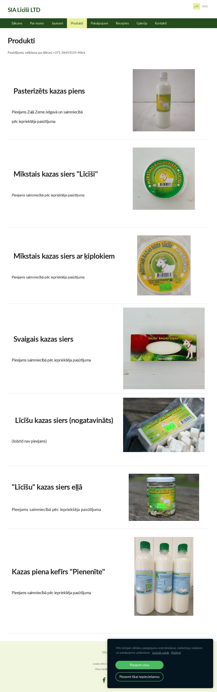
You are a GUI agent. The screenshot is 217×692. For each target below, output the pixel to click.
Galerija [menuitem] (142, 23)
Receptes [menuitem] (122, 23)
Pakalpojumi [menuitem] (99, 23)
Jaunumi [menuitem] (57, 23)
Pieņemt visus (139, 665)
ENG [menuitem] (205, 6)
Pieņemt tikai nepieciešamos (139, 676)
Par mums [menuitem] (37, 23)
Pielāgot (176, 652)
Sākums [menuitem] (17, 23)
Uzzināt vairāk (160, 652)
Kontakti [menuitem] (161, 23)
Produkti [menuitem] (77, 23)
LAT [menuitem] (196, 6)
